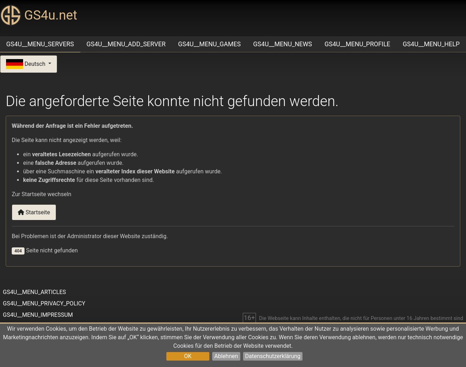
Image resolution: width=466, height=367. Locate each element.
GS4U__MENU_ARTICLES (34, 292)
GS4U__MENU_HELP (431, 44)
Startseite (34, 212)
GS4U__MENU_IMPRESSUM (38, 314)
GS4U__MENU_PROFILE (357, 44)
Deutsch (26, 64)
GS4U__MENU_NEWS (282, 44)
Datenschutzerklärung (273, 356)
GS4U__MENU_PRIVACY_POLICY (44, 303)
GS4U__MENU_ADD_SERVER (126, 44)
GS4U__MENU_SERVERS (40, 44)
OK (188, 356)
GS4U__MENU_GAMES (209, 44)
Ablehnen (226, 356)
